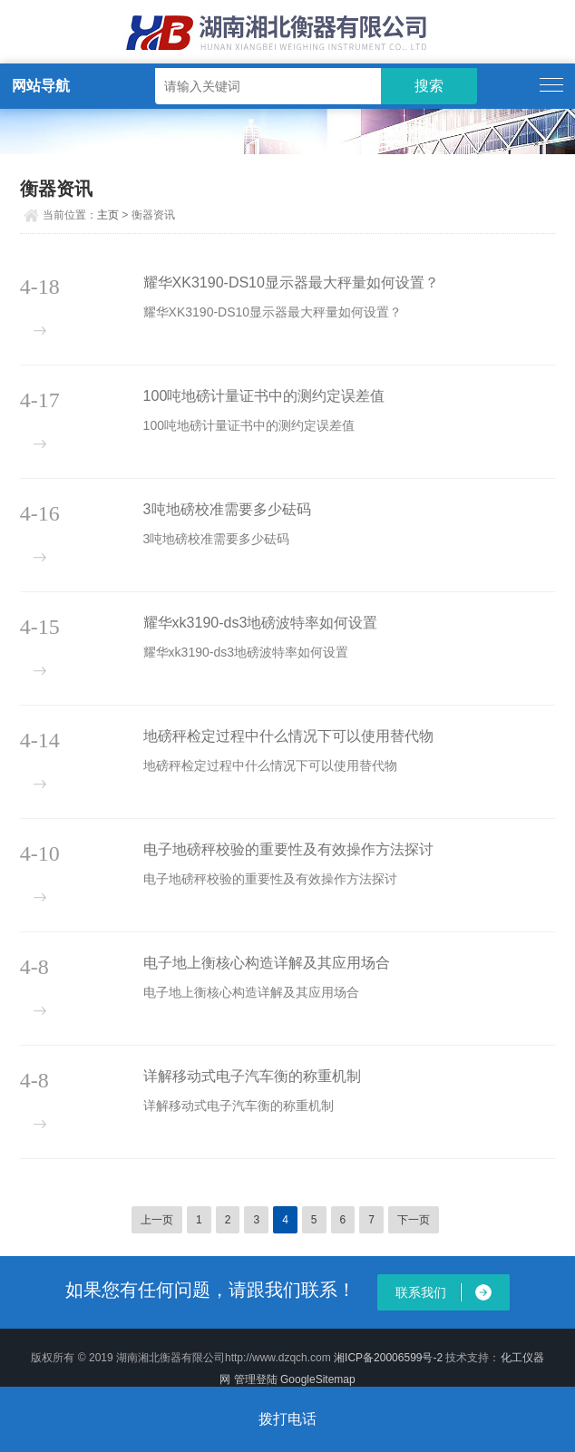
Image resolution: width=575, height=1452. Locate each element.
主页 (108, 215)
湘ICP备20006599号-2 (388, 1357)
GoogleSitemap (318, 1379)
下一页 (413, 1219)
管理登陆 (256, 1379)
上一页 (157, 1219)
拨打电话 (287, 1419)
